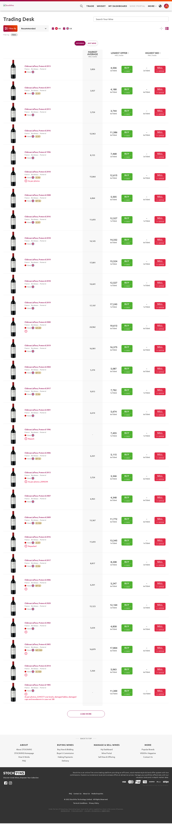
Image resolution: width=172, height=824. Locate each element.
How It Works (24, 757)
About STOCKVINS (24, 749)
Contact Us (148, 757)
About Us (86, 793)
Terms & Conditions (80, 803)
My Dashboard (107, 749)
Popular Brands (148, 749)
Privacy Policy (94, 803)
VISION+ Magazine (148, 753)
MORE (152, 6)
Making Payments (65, 757)
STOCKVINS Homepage (24, 753)
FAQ (24, 760)
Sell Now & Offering (106, 757)
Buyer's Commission (65, 753)
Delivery (65, 760)
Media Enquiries (97, 793)
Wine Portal (137, 6)
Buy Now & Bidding (65, 749)
